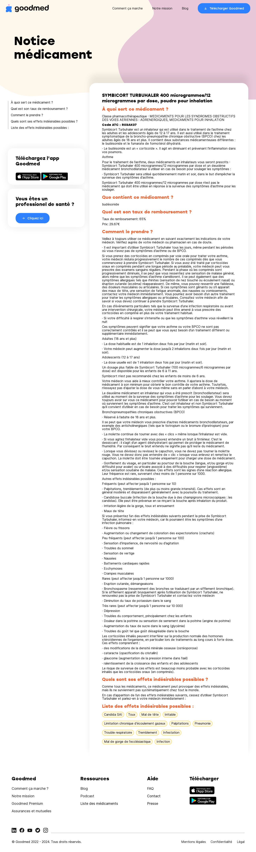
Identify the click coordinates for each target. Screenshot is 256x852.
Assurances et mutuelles (31, 811)
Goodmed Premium (27, 803)
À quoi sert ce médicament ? (32, 102)
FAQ (150, 788)
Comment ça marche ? (30, 788)
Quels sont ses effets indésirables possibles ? (44, 121)
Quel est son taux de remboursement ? (39, 108)
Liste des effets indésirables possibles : (40, 127)
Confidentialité (221, 842)
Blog (185, 8)
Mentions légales (193, 842)
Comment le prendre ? (27, 115)
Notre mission (162, 8)
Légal (241, 842)
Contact (153, 796)
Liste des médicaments (99, 803)
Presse (152, 803)
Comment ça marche (127, 8)
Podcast (87, 796)
